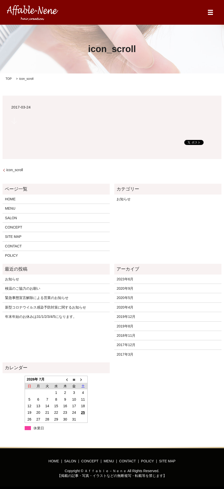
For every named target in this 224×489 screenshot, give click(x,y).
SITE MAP (13, 237)
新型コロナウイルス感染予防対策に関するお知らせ (45, 307)
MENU (10, 208)
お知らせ (124, 199)
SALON (11, 218)
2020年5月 (125, 298)
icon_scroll (14, 170)
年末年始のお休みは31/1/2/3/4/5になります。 (41, 317)
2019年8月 (125, 326)
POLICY (11, 255)
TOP (9, 79)
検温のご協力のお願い (22, 288)
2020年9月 (125, 288)
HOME (10, 199)
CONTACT (13, 246)
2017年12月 (126, 345)
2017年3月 (125, 354)
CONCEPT (13, 227)
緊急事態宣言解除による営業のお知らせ (36, 298)
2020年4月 (125, 307)
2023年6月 (125, 279)
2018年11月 (126, 335)
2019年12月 (126, 317)
